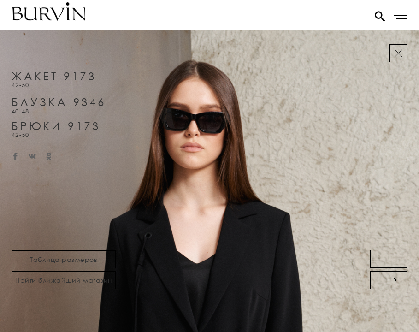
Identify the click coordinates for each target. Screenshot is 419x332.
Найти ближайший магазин (63, 280)
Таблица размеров (63, 259)
